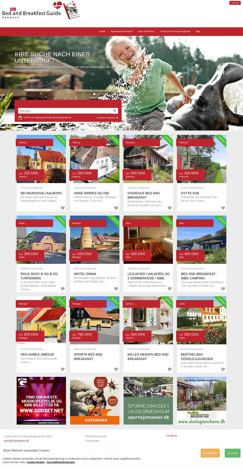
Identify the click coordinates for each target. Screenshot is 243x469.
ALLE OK (232, 453)
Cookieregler (92, 440)
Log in (235, 3)
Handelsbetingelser (96, 436)
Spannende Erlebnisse (121, 31)
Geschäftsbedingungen (61, 462)
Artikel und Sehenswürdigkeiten (175, 31)
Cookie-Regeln (36, 462)
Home (102, 31)
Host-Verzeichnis (146, 31)
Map (198, 31)
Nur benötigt (210, 453)
